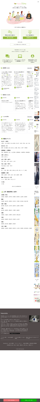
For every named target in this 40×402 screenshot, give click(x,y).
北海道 (2, 196)
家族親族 (28, 152)
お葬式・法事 (7, 174)
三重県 (14, 210)
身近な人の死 (15, 170)
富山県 (6, 205)
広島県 (14, 219)
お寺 (14, 161)
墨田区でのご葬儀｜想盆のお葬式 (36, 97)
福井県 (14, 205)
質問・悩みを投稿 (10, 37)
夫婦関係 (23, 152)
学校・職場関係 (4, 152)
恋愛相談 (18, 152)
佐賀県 (6, 228)
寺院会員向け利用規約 (33, 343)
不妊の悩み (3, 165)
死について (21, 170)
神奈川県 (26, 201)
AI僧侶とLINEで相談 (29, 400)
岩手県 (10, 196)
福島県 (25, 196)
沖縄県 (30, 228)
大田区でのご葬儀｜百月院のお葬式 (36, 89)
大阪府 (6, 214)
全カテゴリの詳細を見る (16, 186)
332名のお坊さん (31, 59)
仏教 (2, 156)
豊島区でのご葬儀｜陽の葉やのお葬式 (36, 93)
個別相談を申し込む (30, 37)
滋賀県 (18, 210)
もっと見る (36, 187)
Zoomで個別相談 (11, 400)
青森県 (6, 196)
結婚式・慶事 (19, 174)
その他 (2, 183)
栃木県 (6, 201)
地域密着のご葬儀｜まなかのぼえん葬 (36, 79)
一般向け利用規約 (26, 343)
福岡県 (2, 228)
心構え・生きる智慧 (5, 143)
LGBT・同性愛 (24, 147)
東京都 (21, 201)
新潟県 (2, 205)
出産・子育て (10, 165)
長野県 (21, 205)
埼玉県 (14, 201)
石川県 (10, 205)
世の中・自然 (19, 143)
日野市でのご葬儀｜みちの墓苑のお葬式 (36, 102)
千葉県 (18, 201)
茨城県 (2, 201)
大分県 (18, 228)
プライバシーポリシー (18, 343)
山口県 (18, 219)
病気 (26, 170)
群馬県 (10, 201)
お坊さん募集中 (11, 343)
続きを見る (30, 68)
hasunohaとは (5, 343)
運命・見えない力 (11, 179)
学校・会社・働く (26, 143)
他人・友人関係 (12, 152)
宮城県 (14, 196)
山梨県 (18, 205)
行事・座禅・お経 (5, 161)
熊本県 (14, 228)
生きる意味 (13, 143)
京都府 (2, 214)
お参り (11, 161)
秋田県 (18, 196)
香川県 (6, 223)
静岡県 (6, 210)
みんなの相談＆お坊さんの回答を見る (20, 44)
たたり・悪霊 (4, 179)
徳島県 (2, 223)
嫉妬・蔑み (17, 147)
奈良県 (14, 214)
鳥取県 (2, 219)
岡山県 (10, 219)
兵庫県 (10, 214)
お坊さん (6, 156)
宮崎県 (21, 228)
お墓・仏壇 (13, 174)
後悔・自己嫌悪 (4, 147)
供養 (2, 174)
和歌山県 (18, 214)
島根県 (6, 219)
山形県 (21, 196)
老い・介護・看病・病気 (6, 170)
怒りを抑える (11, 147)
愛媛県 (10, 223)
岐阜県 (2, 210)
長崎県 (10, 228)
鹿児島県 (26, 228)
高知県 (14, 223)
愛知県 (10, 210)
